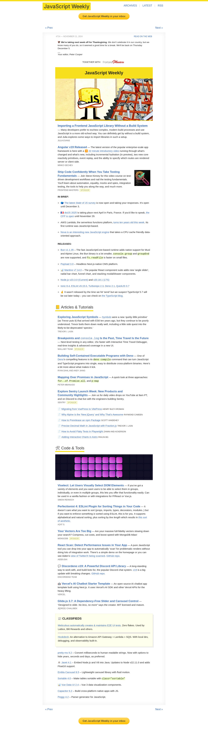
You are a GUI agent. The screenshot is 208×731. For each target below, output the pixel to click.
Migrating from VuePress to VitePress (81, 408)
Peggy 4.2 (63, 696)
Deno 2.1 (110, 285)
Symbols (106, 316)
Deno (61, 359)
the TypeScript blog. (112, 295)
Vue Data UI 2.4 (70, 684)
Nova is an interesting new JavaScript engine (85, 232)
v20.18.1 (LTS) (101, 279)
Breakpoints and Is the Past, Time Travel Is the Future (103, 338)
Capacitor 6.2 (65, 690)
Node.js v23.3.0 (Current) (74, 279)
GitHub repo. (113, 555)
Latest (147, 5)
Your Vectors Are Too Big (74, 530)
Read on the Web (143, 36)
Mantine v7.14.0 (73, 269)
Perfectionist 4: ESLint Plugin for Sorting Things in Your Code (99, 505)
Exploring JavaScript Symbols (78, 316)
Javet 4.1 (66, 661)
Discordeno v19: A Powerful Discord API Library (94, 565)
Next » (159, 27)
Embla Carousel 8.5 (68, 671)
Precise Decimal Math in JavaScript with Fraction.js (89, 425)
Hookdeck (63, 636)
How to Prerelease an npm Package (80, 419)
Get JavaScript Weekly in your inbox (104, 16)
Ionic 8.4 (65, 285)
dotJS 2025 (70, 212)
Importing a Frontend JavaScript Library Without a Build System (103, 125)
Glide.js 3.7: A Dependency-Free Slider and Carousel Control (98, 600)
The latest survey (80, 202)
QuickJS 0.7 (122, 285)
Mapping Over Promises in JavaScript (83, 376)
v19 (135, 569)
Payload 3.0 (67, 263)
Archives (130, 5)
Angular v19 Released (72, 147)
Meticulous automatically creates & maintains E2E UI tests (89, 624)
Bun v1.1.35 (67, 249)
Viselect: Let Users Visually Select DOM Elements (91, 484)
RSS (160, 5)
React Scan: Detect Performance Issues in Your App (92, 544)
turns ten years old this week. (129, 222)
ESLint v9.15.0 (79, 285)
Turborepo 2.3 (96, 285)
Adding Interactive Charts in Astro (79, 436)
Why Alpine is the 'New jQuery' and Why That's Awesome (92, 413)
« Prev (49, 27)
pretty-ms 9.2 (65, 652)
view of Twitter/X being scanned (88, 555)
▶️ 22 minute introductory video (102, 151)
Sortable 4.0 (64, 677)
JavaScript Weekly (66, 6)
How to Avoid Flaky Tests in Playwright (82, 430)
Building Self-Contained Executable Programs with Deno (95, 355)
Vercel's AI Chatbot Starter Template (86, 583)
